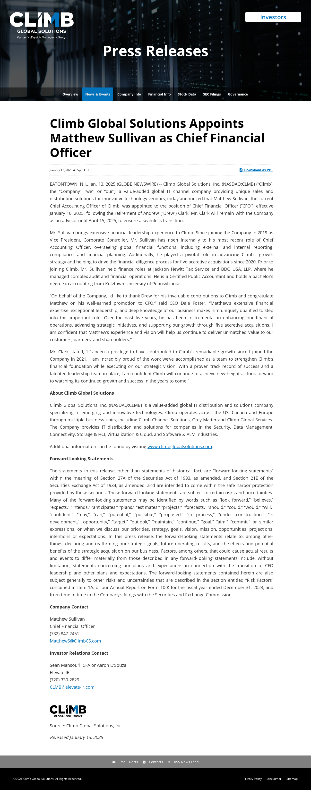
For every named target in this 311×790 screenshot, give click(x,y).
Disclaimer (274, 778)
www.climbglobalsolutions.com (179, 446)
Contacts (156, 762)
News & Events (97, 94)
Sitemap (292, 778)
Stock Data (187, 94)
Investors (273, 17)
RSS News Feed (186, 762)
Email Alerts (128, 762)
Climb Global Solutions (38, 779)
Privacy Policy (252, 778)
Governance (238, 94)
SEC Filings (212, 94)
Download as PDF (256, 170)
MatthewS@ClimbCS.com (75, 641)
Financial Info (159, 94)
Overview (70, 94)
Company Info (129, 94)
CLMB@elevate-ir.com (72, 687)
